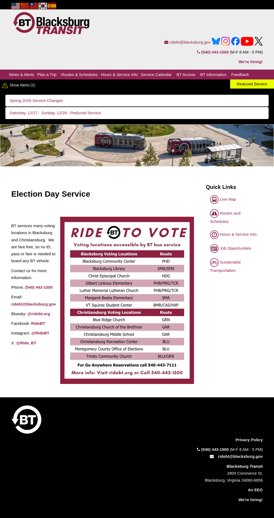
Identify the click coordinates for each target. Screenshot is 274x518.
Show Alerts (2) (22, 85)
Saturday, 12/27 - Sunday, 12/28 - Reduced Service (55, 113)
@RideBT (40, 333)
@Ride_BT (26, 343)
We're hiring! (250, 61)
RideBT (38, 323)
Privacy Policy (249, 439)
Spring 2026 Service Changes (36, 100)
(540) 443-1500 (213, 52)
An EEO (255, 489)
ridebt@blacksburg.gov (187, 42)
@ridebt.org (39, 313)
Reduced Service (252, 84)
